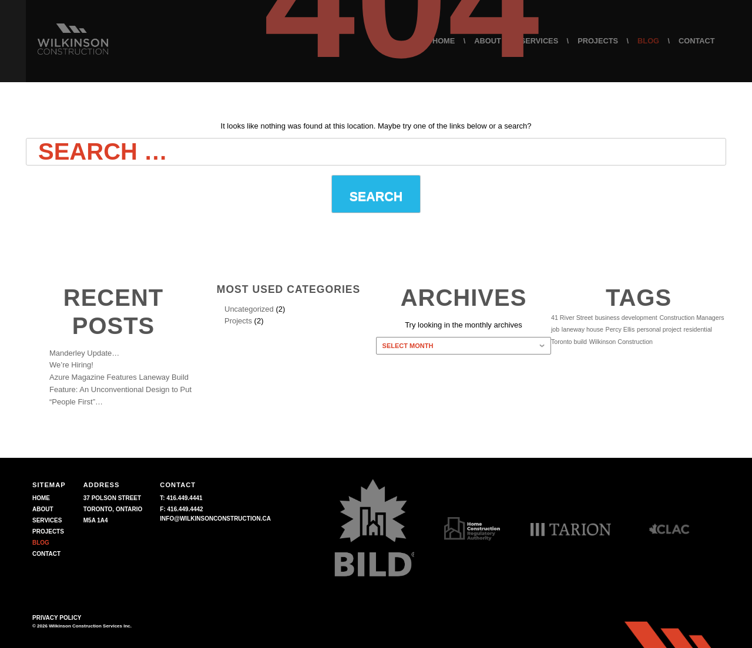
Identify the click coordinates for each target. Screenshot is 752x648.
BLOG (40, 542)
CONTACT (46, 554)
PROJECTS (48, 531)
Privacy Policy (57, 618)
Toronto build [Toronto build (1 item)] (569, 341)
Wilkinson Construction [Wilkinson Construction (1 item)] (621, 341)
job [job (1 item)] (555, 329)
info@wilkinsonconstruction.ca (215, 518)
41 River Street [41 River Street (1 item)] (572, 317)
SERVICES (47, 520)
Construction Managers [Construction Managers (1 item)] (691, 317)
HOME (41, 498)
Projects (238, 320)
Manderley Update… (84, 353)
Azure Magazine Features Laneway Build (119, 377)
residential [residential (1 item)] (697, 329)
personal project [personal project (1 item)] (659, 329)
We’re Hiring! (71, 364)
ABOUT (42, 509)
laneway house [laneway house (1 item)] (582, 329)
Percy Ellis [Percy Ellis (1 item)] (620, 329)
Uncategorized (249, 309)
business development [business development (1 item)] (626, 317)
